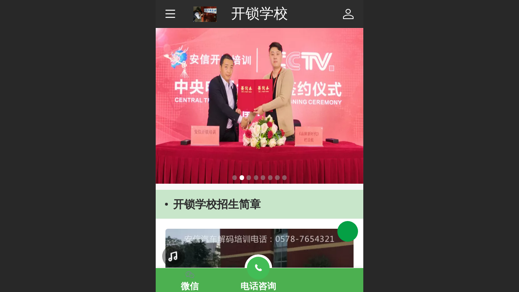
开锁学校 (259, 13)
